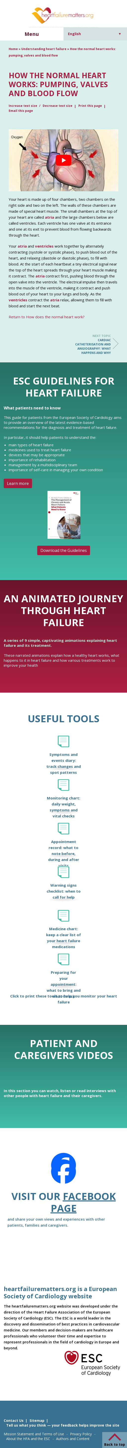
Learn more (18, 483)
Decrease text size (57, 106)
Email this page (21, 111)
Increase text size (23, 106)
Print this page (90, 106)
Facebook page (83, 1202)
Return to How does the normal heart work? (47, 316)
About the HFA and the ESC (28, 1438)
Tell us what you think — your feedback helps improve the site (62, 1425)
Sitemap (37, 1420)
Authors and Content (73, 1438)
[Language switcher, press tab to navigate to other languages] (94, 33)
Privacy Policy (81, 1434)
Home (13, 49)
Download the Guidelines (63, 550)
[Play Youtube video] (63, 160)
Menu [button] (32, 34)
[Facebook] (63, 1171)
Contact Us (14, 1420)
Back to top (114, 1444)
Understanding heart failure (43, 49)
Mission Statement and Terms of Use (34, 1434)
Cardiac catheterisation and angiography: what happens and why (91, 344)
